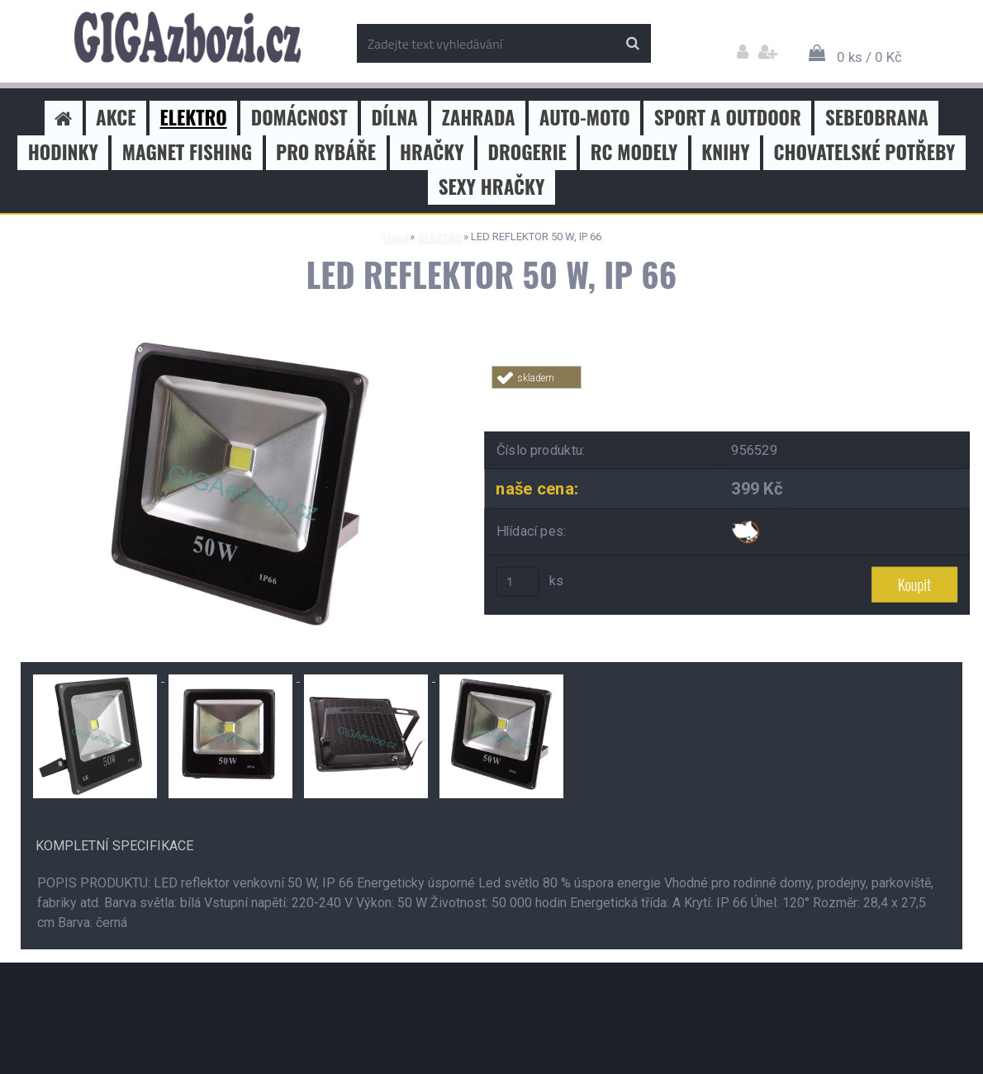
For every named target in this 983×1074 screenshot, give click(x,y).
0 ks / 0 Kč (869, 57)
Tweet (728, 398)
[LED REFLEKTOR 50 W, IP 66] (239, 338)
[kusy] (517, 582)
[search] (632, 43)
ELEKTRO (439, 236)
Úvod (394, 236)
